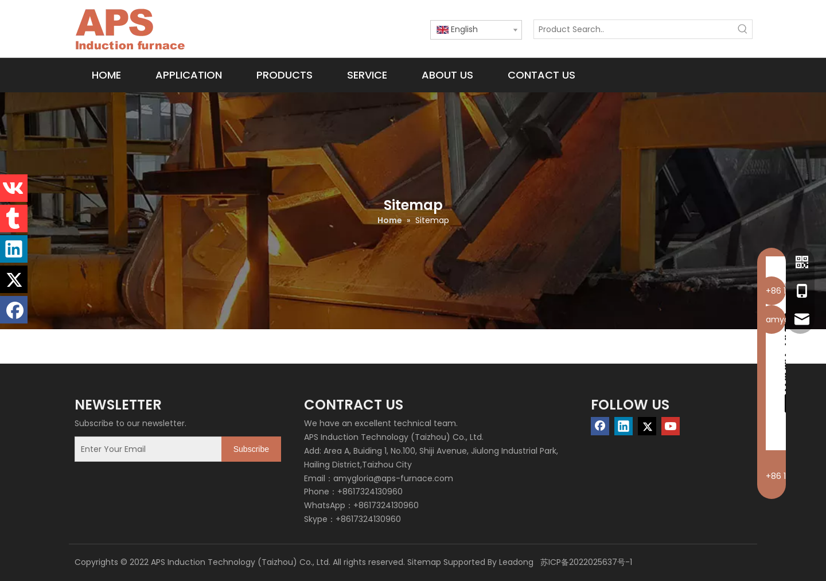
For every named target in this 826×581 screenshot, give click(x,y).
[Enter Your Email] (145, 449)
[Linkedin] (623, 426)
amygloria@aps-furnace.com (393, 478)
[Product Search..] (634, 29)
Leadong (516, 562)
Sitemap (424, 562)
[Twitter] (647, 426)
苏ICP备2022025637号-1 (585, 562)
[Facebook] (600, 426)
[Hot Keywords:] (743, 29)
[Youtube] (670, 426)
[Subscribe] (251, 449)
